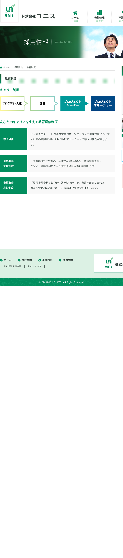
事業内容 (47, 260)
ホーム (6, 67)
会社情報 (27, 260)
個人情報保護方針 (12, 266)
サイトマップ (34, 266)
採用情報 (18, 67)
